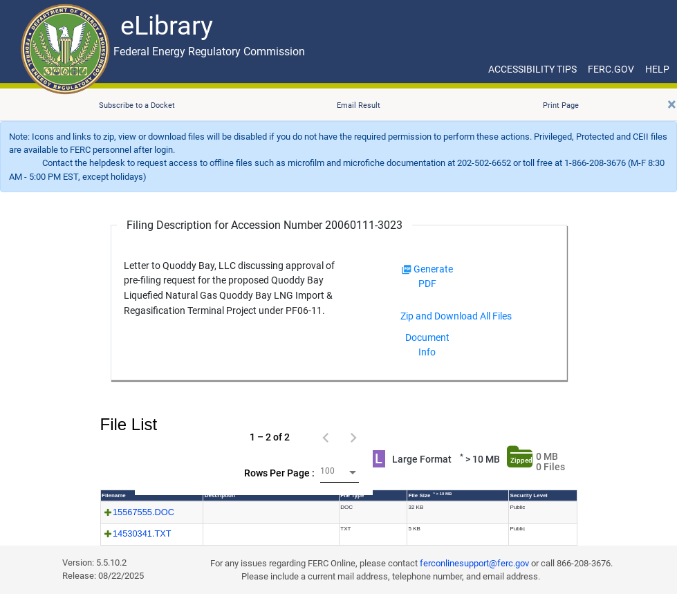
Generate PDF (427, 276)
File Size (430, 495)
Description (220, 495)
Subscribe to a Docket (137, 105)
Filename (114, 495)
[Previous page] (326, 437)
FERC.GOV (611, 69)
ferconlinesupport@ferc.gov (474, 563)
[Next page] (353, 437)
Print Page (561, 105)
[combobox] (339, 473)
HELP (657, 69)
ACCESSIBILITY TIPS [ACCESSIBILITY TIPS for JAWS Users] (532, 69)
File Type (352, 495)
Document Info (427, 345)
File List (129, 424)
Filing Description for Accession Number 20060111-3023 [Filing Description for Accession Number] (264, 225)
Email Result (358, 105)
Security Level (529, 495)
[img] (406, 269)
